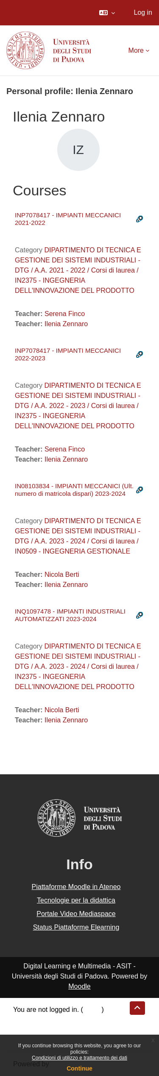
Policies (24, 1029)
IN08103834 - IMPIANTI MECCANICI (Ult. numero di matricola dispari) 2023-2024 (74, 489)
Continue (79, 1068)
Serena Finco (65, 313)
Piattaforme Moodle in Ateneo (76, 886)
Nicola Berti (62, 574)
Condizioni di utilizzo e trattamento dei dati (79, 1058)
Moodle (79, 986)
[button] (107, 12)
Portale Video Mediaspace (76, 913)
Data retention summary (49, 1019)
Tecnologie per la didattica (76, 900)
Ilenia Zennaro (66, 323)
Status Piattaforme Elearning (76, 927)
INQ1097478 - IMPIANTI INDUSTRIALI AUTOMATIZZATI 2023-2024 (70, 615)
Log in (143, 12)
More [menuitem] (136, 50)
